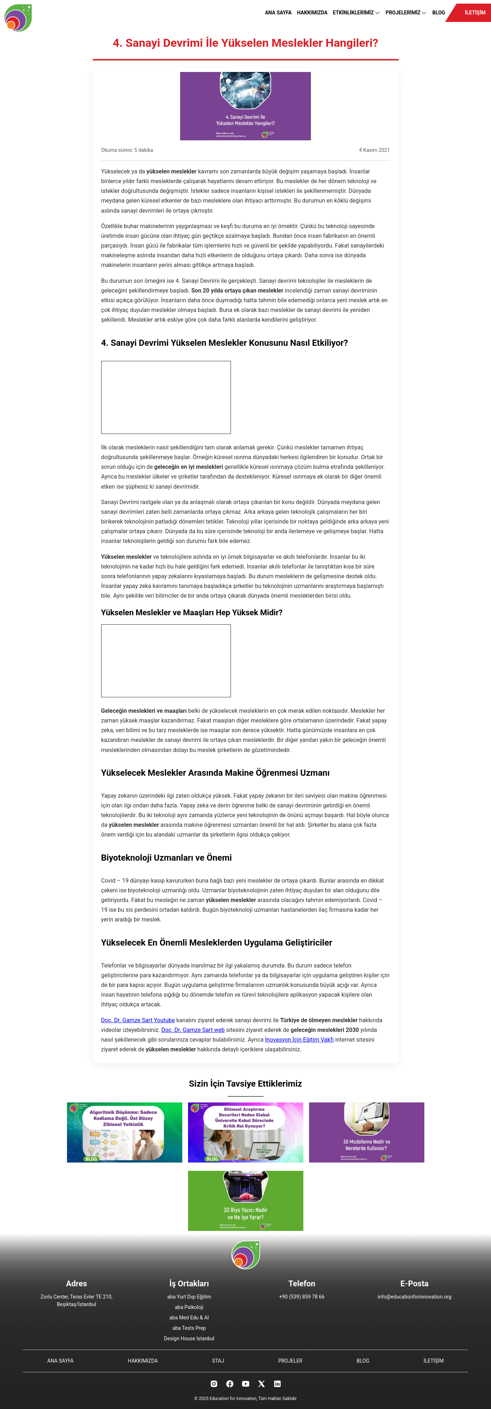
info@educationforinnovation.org (414, 1297)
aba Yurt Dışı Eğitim (189, 1297)
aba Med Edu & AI (189, 1317)
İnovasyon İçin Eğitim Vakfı (299, 1039)
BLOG (438, 12)
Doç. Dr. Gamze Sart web (193, 1030)
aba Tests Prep (189, 1328)
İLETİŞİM (475, 12)
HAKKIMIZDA (312, 12)
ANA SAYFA (278, 12)
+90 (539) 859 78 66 (302, 1297)
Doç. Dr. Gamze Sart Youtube (138, 1020)
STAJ (218, 1361)
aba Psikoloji (189, 1307)
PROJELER (290, 1361)
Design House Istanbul (189, 1338)
